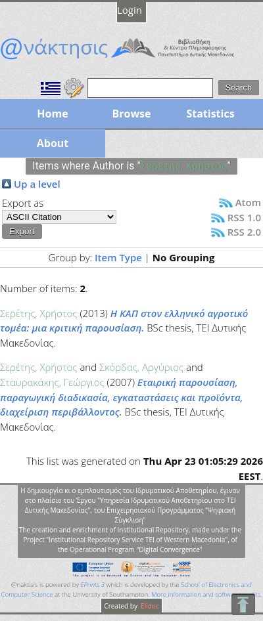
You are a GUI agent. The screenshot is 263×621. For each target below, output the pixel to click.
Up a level (37, 183)
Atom (248, 202)
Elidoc (149, 605)
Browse (131, 113)
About (53, 143)
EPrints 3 (92, 584)
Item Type (118, 257)
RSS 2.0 (244, 231)
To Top (243, 604)
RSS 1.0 (244, 217)
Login (129, 9)
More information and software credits (205, 594)
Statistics (210, 113)
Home (52, 113)
